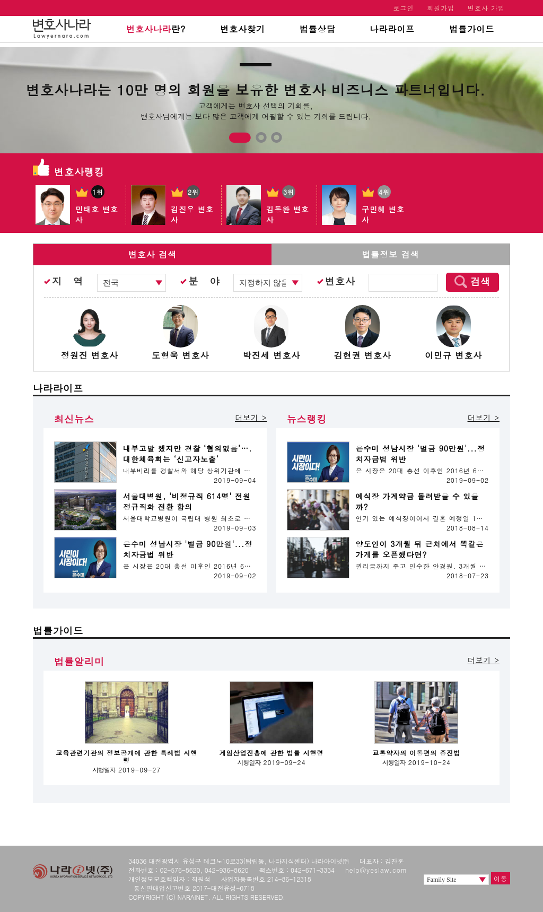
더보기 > (251, 417)
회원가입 (440, 7)
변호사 (340, 281)
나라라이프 (392, 29)
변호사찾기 (242, 29)
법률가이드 (471, 29)
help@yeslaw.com (376, 869)
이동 (500, 878)
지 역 (67, 281)
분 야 (204, 281)
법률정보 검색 (390, 254)
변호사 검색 (152, 254)
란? (156, 29)
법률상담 (318, 29)
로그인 (403, 7)
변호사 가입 (486, 7)
